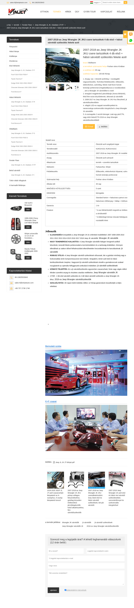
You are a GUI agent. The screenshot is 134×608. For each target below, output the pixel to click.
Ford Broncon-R (16, 123)
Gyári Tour (90, 12)
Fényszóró (13, 47)
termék (16, 25)
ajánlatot (53, 590)
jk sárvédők (87, 522)
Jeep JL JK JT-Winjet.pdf (63, 462)
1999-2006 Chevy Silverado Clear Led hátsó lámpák (31, 220)
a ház (9, 25)
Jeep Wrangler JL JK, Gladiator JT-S (23, 133)
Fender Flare (27, 25)
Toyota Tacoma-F (16, 79)
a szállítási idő (89, 70)
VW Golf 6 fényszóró (28, 204)
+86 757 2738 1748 (22, 288)
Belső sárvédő (14, 170)
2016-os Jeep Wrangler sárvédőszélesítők (103, 526)
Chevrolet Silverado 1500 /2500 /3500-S (24, 150)
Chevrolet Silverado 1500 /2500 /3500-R (24, 119)
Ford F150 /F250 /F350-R (19, 106)
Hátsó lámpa (14, 51)
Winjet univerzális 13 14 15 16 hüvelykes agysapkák (31, 236)
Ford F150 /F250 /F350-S (19, 138)
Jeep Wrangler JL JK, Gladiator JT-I (22, 175)
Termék (57, 12)
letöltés (103, 127)
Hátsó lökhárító (15, 97)
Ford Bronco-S (16, 155)
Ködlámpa (13, 56)
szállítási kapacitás (91, 74)
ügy (77, 12)
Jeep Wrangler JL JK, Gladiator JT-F (23, 70)
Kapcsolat (106, 12)
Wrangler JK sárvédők (70, 522)
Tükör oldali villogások (17, 181)
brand (85, 63)
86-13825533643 (38, 2)
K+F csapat (51, 401)
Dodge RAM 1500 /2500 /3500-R (22, 115)
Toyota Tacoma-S (17, 142)
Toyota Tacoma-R (17, 110)
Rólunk (121, 12)
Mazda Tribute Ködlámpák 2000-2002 (31, 251)
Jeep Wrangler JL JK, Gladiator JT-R (23, 102)
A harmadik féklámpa (17, 185)
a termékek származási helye (95, 66)
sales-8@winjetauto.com (18, 2)
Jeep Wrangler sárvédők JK (72, 526)
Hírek (68, 12)
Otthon (44, 12)
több (28, 209)
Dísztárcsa (13, 61)
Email (89, 126)
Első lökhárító (14, 66)
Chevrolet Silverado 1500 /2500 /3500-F (24, 87)
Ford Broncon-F (16, 92)
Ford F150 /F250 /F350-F (19, 74)
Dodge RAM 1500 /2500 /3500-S (21, 146)
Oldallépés (13, 129)
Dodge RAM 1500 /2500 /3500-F (21, 83)
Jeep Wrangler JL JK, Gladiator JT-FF (49, 25)
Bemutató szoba (53, 346)
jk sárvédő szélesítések (103, 522)
